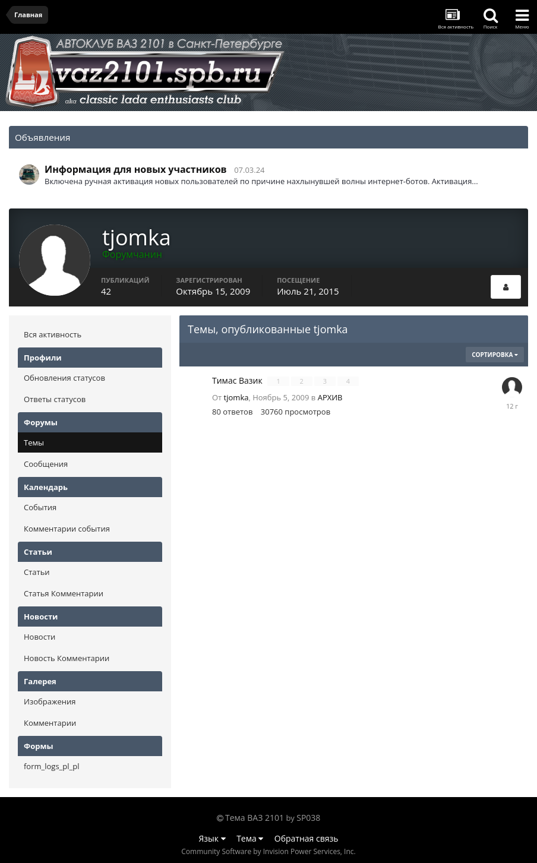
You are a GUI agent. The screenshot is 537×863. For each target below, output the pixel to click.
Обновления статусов (64, 377)
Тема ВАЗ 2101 (254, 817)
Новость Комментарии (66, 658)
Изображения (49, 701)
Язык (212, 838)
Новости (39, 636)
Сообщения (46, 464)
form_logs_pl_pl (51, 766)
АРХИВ (330, 397)
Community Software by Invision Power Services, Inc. (268, 851)
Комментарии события (67, 528)
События (40, 507)
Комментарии (50, 722)
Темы (34, 442)
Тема (249, 838)
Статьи (37, 572)
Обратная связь (306, 838)
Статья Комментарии (63, 593)
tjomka (236, 397)
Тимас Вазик (238, 380)
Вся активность (52, 334)
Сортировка (495, 354)
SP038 (308, 817)
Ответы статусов (55, 399)
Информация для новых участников (136, 169)
